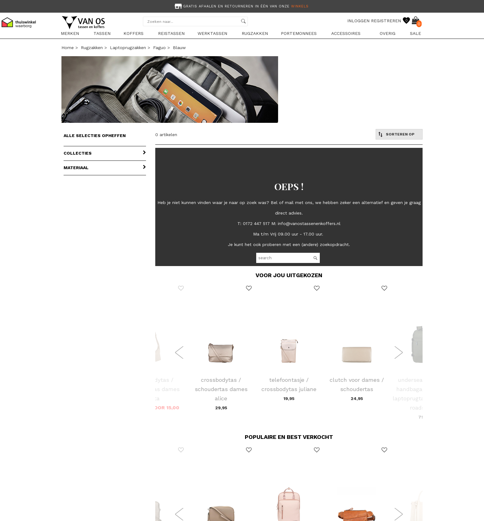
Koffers (133, 33)
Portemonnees (299, 33)
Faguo (159, 47)
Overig (387, 33)
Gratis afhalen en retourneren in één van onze (241, 6)
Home (67, 47)
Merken (70, 33)
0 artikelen (166, 134)
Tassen (102, 33)
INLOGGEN (358, 20)
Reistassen (171, 33)
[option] (242, 5)
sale (415, 33)
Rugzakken (255, 33)
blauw (179, 47)
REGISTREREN (386, 20)
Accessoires (346, 33)
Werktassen (212, 33)
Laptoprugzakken (128, 47)
